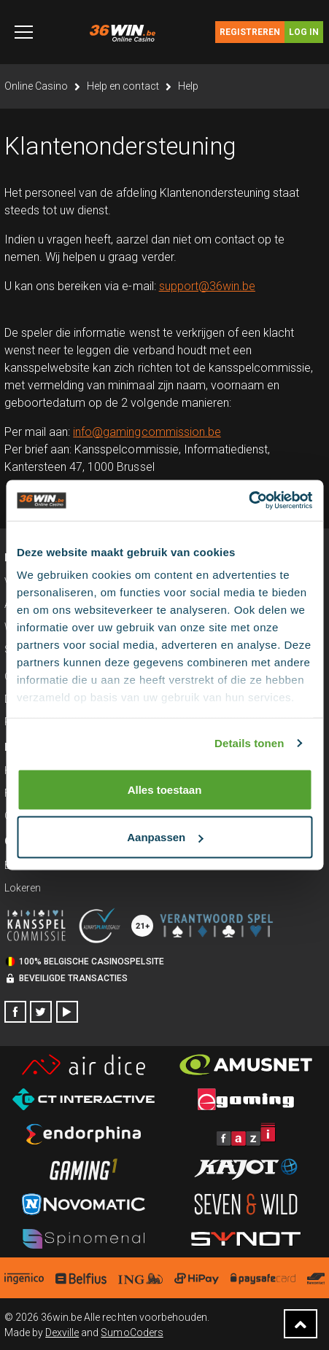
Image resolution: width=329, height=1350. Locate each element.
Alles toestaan (165, 789)
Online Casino (36, 86)
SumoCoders (132, 1332)
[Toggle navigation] (24, 32)
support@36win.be (207, 286)
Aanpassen (165, 837)
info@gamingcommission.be (146, 432)
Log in (304, 32)
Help (188, 86)
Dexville (62, 1332)
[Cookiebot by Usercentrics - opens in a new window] (248, 500)
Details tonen (249, 743)
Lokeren (22, 888)
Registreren (250, 32)
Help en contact (122, 86)
